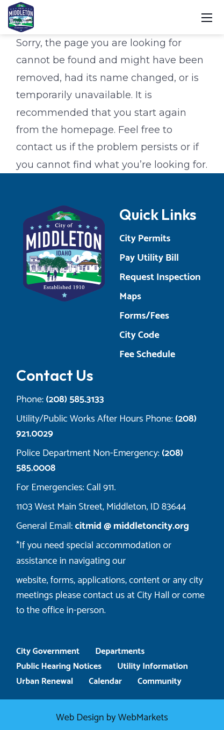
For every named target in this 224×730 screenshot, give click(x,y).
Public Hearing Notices (59, 666)
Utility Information (152, 666)
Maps (130, 297)
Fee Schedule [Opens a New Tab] (147, 354)
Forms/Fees (144, 316)
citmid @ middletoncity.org (132, 526)
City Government (48, 651)
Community (160, 681)
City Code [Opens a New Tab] (139, 335)
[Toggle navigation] (207, 17)
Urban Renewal (44, 681)
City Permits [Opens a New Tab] (144, 239)
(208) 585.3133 (75, 400)
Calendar (105, 681)
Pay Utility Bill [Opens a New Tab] (149, 258)
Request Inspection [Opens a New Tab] (159, 277)
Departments (119, 651)
